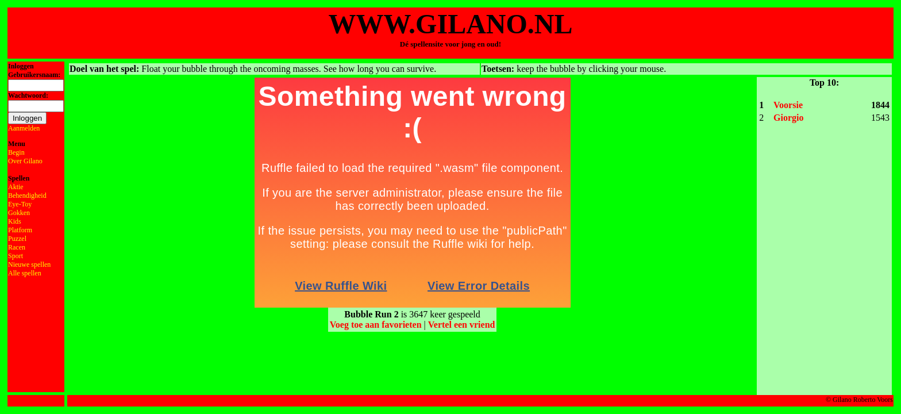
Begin (16, 152)
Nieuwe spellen (29, 264)
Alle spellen (24, 273)
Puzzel (17, 239)
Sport (15, 256)
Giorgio (788, 117)
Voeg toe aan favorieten (376, 324)
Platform (20, 230)
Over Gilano (25, 161)
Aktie (16, 187)
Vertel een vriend (461, 324)
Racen (16, 247)
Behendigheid (27, 195)
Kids (14, 221)
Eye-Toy (20, 204)
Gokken (19, 213)
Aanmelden (24, 128)
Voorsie (788, 105)
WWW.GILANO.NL (451, 24)
